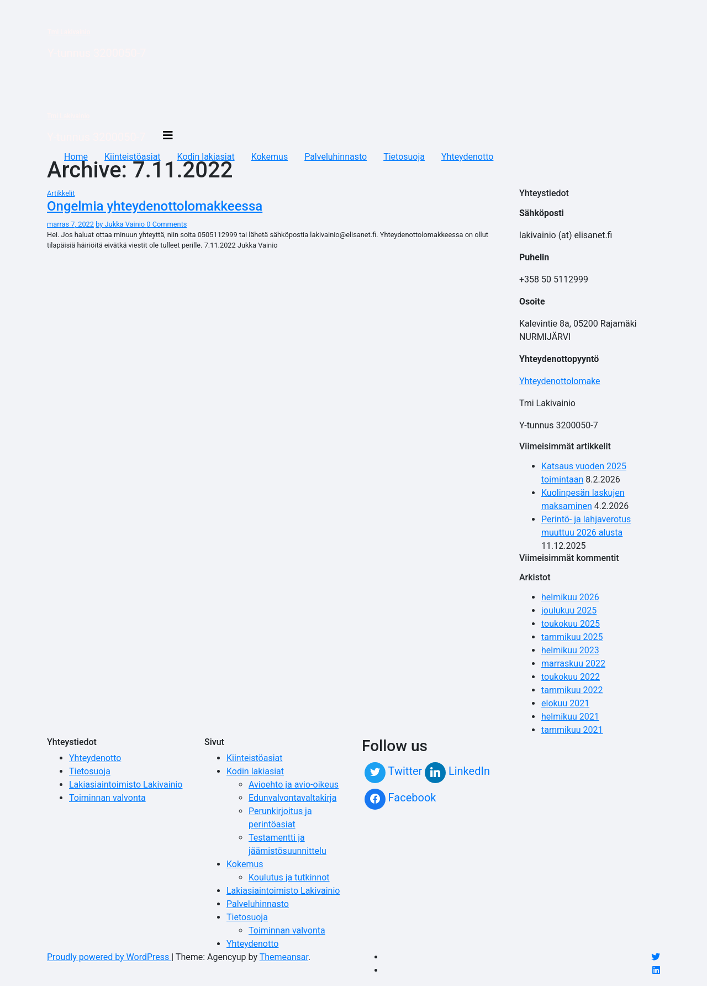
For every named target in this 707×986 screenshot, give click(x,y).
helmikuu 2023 (570, 650)
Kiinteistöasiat (132, 156)
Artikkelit (61, 193)
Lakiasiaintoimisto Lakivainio (125, 784)
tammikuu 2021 (572, 730)
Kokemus (269, 156)
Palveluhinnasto (335, 156)
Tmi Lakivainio (69, 32)
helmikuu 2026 (570, 597)
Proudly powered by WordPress (109, 957)
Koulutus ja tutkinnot (289, 877)
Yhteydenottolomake (559, 381)
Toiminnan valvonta (107, 798)
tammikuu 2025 (572, 637)
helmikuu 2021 (570, 716)
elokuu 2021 (565, 703)
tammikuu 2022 (572, 690)
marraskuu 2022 (573, 663)
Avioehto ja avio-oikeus (294, 784)
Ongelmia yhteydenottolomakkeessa (154, 206)
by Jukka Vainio (121, 224)
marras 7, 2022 (70, 224)
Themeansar (284, 957)
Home (76, 156)
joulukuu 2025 (569, 610)
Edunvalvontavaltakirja (292, 798)
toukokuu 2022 (570, 677)
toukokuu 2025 (570, 623)
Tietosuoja (404, 156)
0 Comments (166, 224)
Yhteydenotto (467, 156)
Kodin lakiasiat (206, 156)
